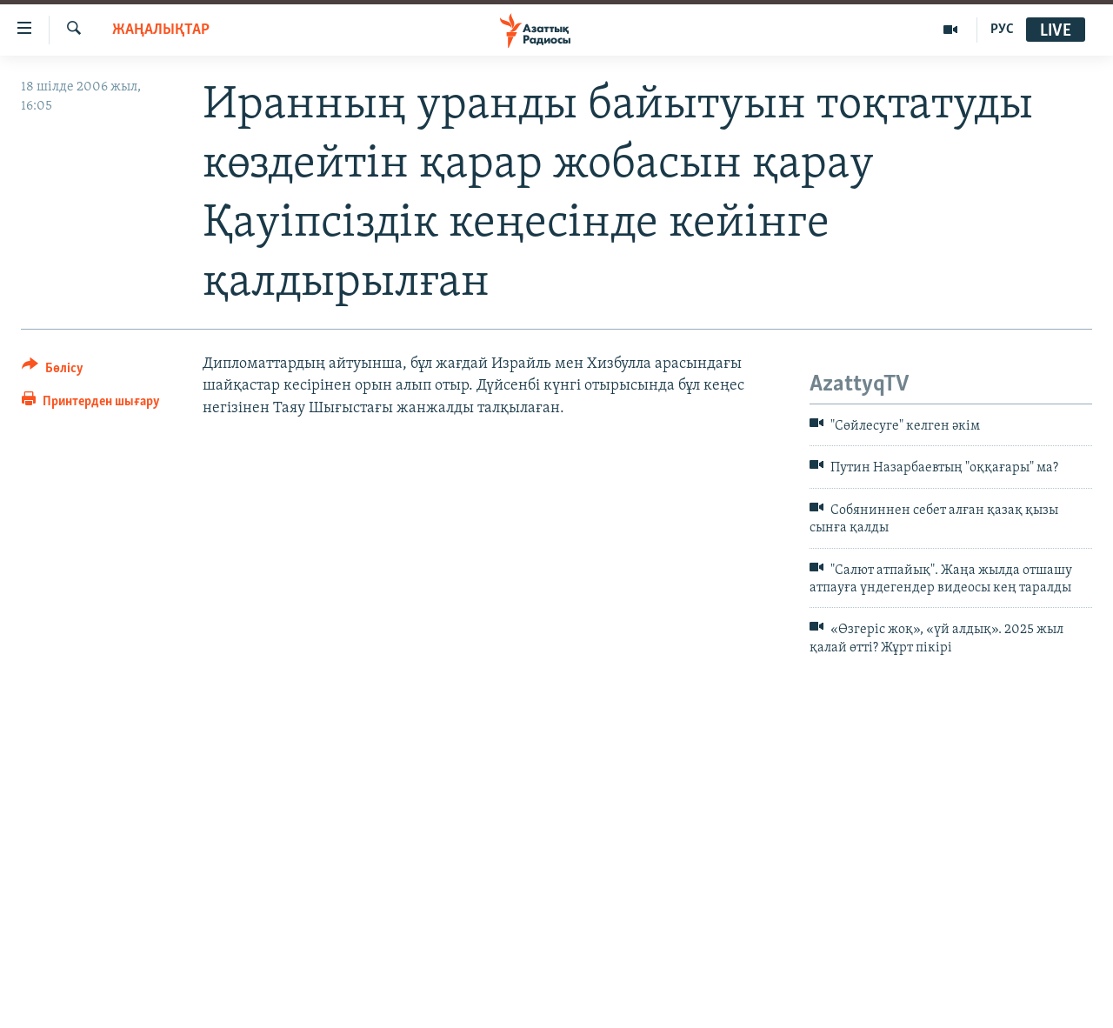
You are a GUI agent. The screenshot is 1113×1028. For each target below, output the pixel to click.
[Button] (52, 371)
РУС (1002, 30)
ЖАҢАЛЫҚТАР (161, 30)
